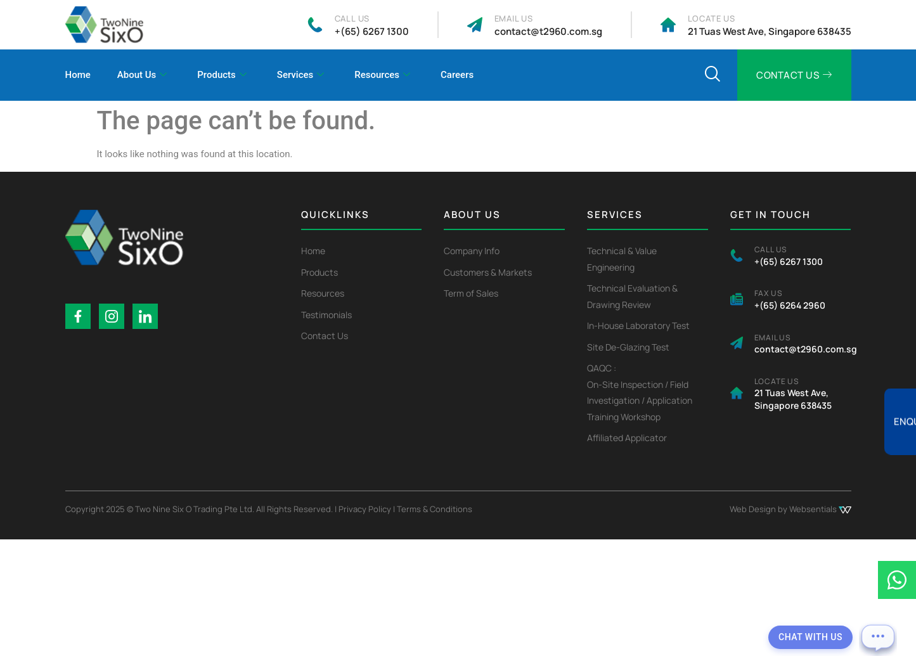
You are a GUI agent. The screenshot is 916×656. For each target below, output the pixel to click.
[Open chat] (878, 637)
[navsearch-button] (712, 75)
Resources (382, 75)
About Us (142, 75)
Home (78, 74)
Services (300, 75)
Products (222, 75)
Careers (457, 74)
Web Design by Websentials (790, 509)
